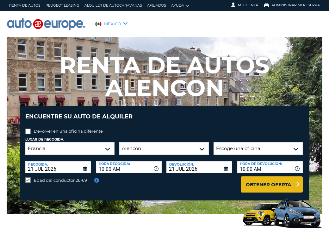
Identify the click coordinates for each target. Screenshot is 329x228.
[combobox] (128, 162)
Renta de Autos (24, 5)
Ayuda (180, 5)
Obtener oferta (268, 180)
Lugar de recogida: (44, 135)
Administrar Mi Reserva (292, 5)
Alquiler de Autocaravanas (113, 5)
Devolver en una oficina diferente (68, 126)
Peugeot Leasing (62, 5)
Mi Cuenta (244, 5)
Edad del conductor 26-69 (60, 175)
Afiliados (156, 5)
